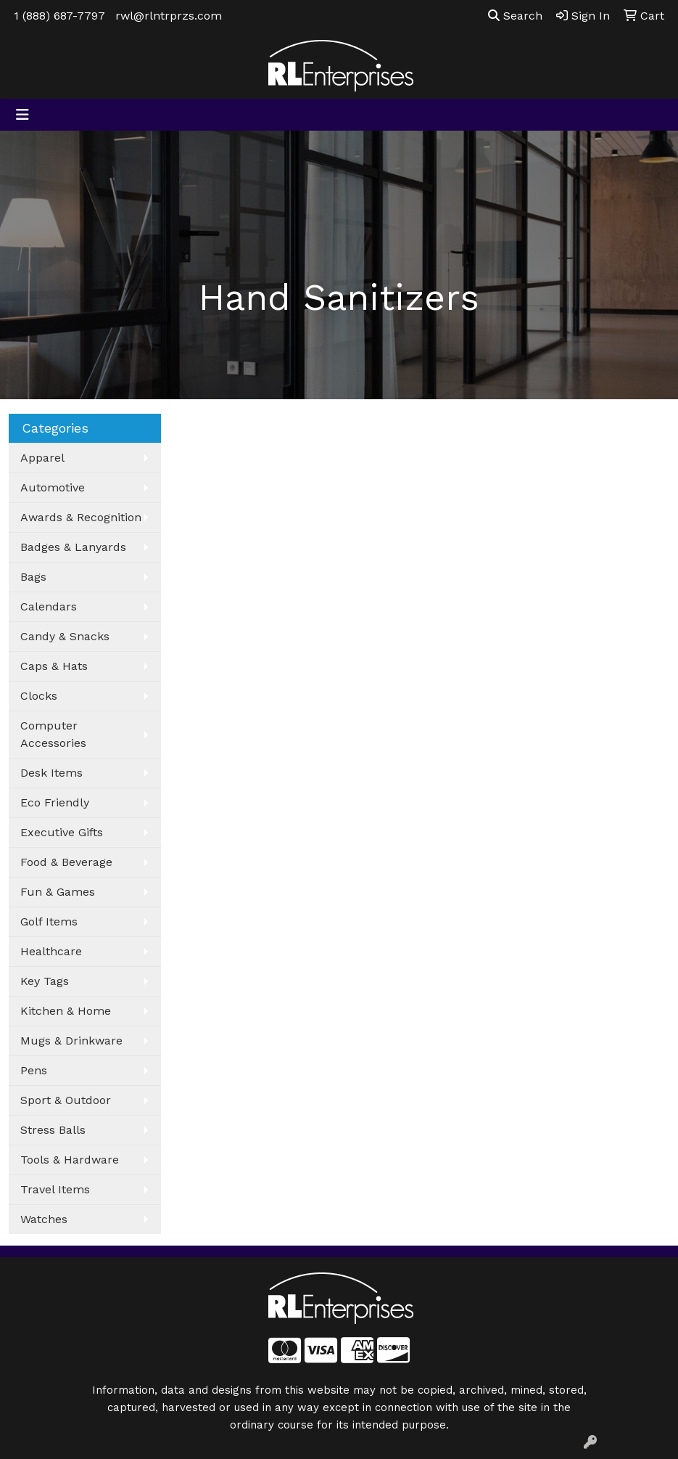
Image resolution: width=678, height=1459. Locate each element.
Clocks (38, 696)
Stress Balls (53, 1130)
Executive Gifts (61, 832)
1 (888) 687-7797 (59, 16)
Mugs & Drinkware (71, 1040)
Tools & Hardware (69, 1159)
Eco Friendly (54, 802)
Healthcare (51, 951)
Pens (33, 1070)
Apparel (42, 458)
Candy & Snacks (64, 636)
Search (515, 16)
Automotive (52, 487)
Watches (43, 1219)
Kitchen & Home (65, 1011)
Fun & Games (57, 892)
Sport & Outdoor (65, 1100)
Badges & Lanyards (73, 547)
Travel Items (55, 1189)
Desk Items (51, 773)
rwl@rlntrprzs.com (168, 16)
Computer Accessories (53, 734)
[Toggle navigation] (22, 115)
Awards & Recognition (80, 517)
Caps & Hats (54, 666)
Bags (33, 577)
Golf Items (49, 921)
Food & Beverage (66, 862)
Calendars (48, 606)
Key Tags (44, 981)
